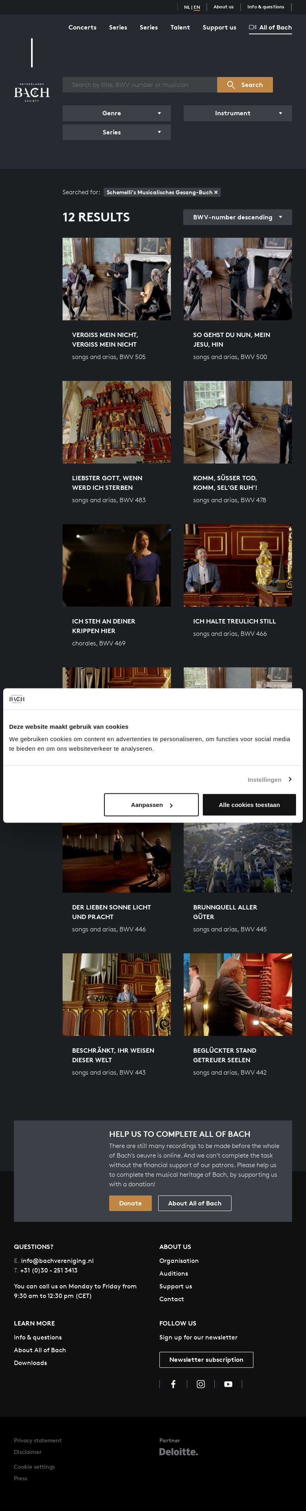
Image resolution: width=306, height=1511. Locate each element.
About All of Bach (195, 1203)
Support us (219, 27)
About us (224, 7)
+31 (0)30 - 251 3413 (46, 1270)
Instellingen (265, 779)
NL (187, 7)
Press (20, 1478)
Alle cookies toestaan (249, 804)
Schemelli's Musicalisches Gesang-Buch (162, 192)
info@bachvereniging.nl (54, 1260)
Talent (180, 27)
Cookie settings (34, 1466)
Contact (171, 1299)
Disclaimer (27, 1451)
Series (118, 27)
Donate (130, 1203)
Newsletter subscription (206, 1359)
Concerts (82, 27)
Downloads (30, 1363)
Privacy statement (38, 1440)
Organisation (179, 1260)
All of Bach (270, 27)
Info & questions (265, 7)
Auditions (173, 1273)
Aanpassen (152, 804)
